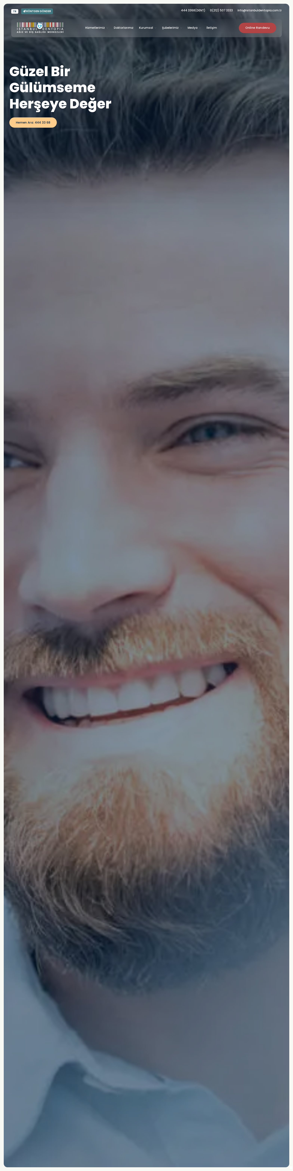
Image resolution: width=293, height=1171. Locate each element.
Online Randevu (257, 28)
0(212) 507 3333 (221, 10)
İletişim (211, 28)
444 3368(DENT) (193, 10)
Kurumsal (146, 28)
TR (14, 11)
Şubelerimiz (170, 28)
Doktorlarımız (123, 28)
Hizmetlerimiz (95, 28)
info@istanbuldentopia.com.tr (260, 10)
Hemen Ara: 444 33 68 (33, 122)
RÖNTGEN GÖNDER (37, 11)
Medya (193, 28)
